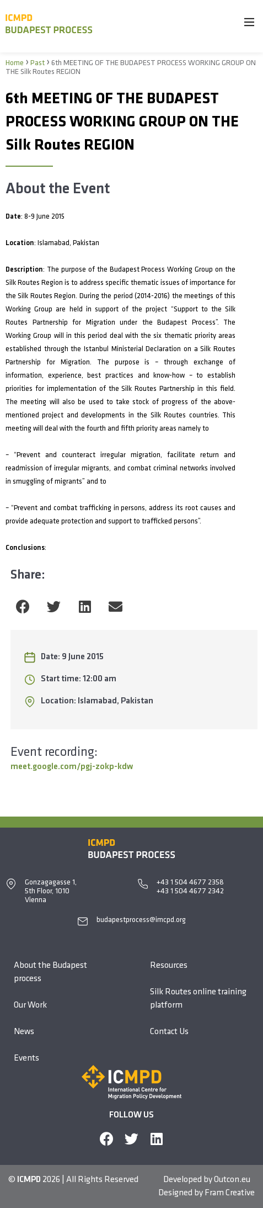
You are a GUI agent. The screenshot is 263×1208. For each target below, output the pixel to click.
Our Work (30, 1005)
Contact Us (169, 1031)
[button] (22, 606)
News (24, 1031)
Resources (168, 965)
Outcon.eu (232, 1179)
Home (15, 63)
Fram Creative (230, 1193)
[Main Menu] (249, 24)
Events (26, 1058)
